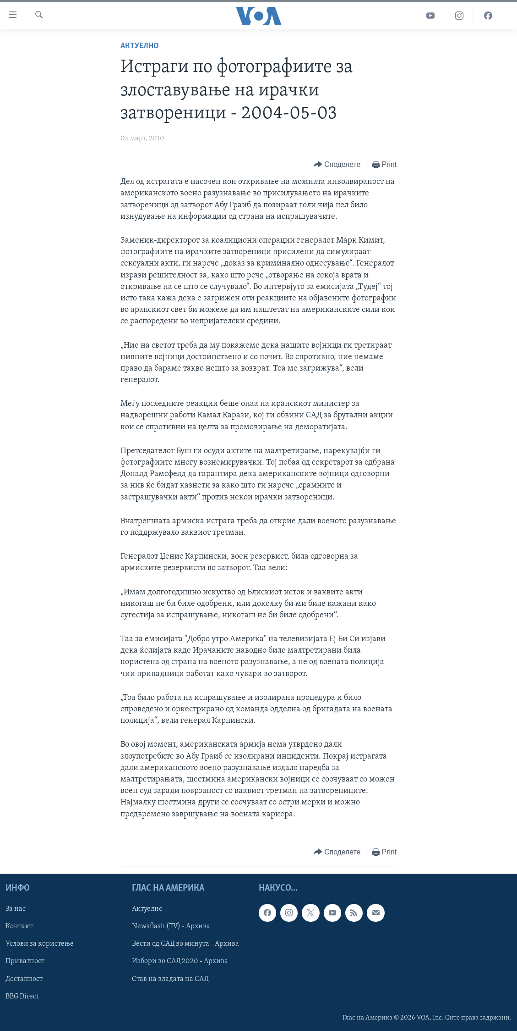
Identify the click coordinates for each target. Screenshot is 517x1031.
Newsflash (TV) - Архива (171, 926)
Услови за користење (39, 944)
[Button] (337, 165)
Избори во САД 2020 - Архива (180, 961)
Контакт (19, 926)
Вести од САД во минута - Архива (185, 944)
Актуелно (139, 46)
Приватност (24, 961)
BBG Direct (21, 996)
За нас (15, 909)
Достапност (24, 978)
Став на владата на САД (170, 978)
